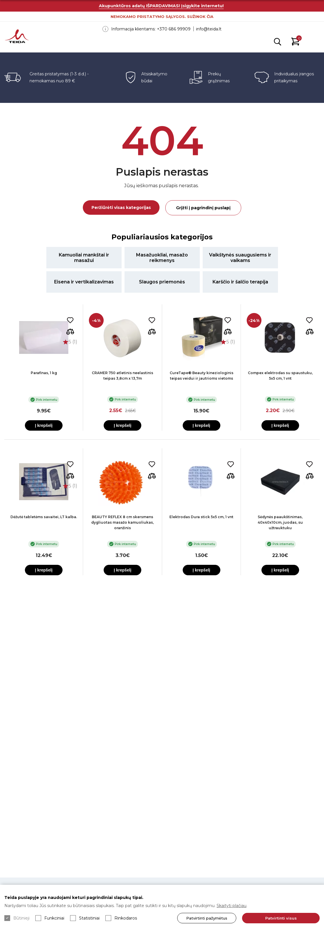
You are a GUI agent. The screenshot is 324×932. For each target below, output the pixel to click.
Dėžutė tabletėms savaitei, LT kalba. (43, 517)
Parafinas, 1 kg (44, 373)
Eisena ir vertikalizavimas (84, 282)
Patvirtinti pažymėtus (203, 918)
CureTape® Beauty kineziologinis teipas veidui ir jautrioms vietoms (201, 376)
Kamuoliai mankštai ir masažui (84, 257)
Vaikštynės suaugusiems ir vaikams (240, 257)
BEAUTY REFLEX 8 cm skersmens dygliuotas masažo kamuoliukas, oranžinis (122, 522)
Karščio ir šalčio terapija (240, 282)
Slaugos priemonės (162, 282)
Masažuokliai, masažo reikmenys (162, 257)
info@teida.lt (209, 29)
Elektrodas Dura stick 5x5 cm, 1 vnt (201, 517)
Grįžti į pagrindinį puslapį (203, 207)
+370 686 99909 (174, 29)
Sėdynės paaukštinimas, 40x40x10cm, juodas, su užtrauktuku (280, 522)
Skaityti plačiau (231, 905)
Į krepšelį (44, 425)
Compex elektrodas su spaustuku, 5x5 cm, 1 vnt (280, 376)
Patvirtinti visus (279, 918)
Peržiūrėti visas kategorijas (121, 207)
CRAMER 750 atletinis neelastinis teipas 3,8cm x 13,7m (122, 376)
